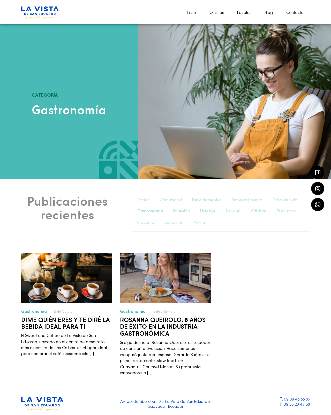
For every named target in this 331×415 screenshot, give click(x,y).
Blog (269, 12)
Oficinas (216, 12)
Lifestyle (208, 211)
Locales (244, 12)
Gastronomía (150, 210)
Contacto (295, 12)
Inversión (181, 211)
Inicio (191, 12)
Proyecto (145, 222)
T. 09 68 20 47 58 (295, 404)
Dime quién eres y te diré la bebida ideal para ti (65, 323)
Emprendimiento (247, 199)
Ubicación (174, 222)
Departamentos (207, 199)
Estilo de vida (285, 199)
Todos (143, 199)
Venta (199, 222)
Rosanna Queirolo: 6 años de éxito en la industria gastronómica (163, 326)
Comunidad (171, 199)
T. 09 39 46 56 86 (295, 399)
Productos (286, 211)
